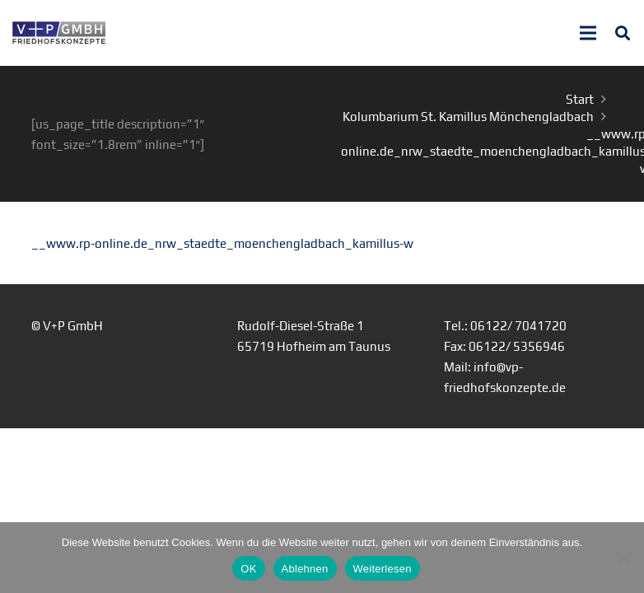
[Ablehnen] (623, 557)
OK (248, 569)
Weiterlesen (382, 569)
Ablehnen (305, 569)
